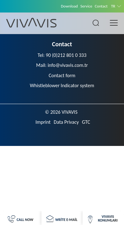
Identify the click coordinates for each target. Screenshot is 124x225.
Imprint (43, 122)
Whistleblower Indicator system (62, 85)
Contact (101, 6)
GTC (86, 122)
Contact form (62, 75)
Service (86, 6)
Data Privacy (66, 122)
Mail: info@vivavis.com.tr (62, 65)
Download (69, 6)
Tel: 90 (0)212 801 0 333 (62, 55)
